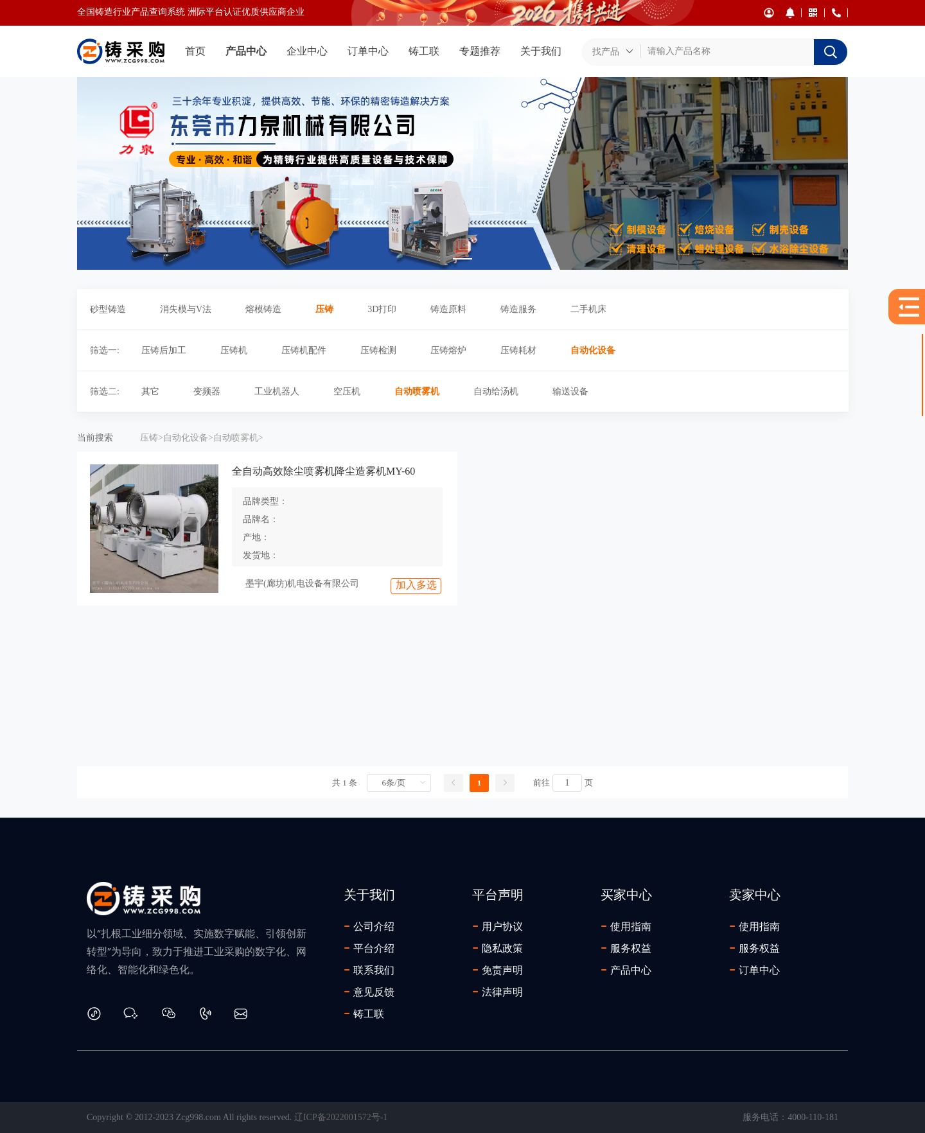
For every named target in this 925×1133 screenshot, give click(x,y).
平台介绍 (369, 948)
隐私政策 (497, 948)
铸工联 (424, 51)
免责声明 (497, 970)
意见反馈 (369, 992)
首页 (195, 51)
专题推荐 (479, 51)
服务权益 (626, 948)
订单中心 (368, 51)
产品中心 (246, 51)
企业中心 (307, 51)
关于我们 (540, 51)
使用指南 (626, 926)
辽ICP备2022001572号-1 (340, 1117)
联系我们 (369, 970)
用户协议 (497, 926)
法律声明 (497, 992)
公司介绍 (369, 926)
